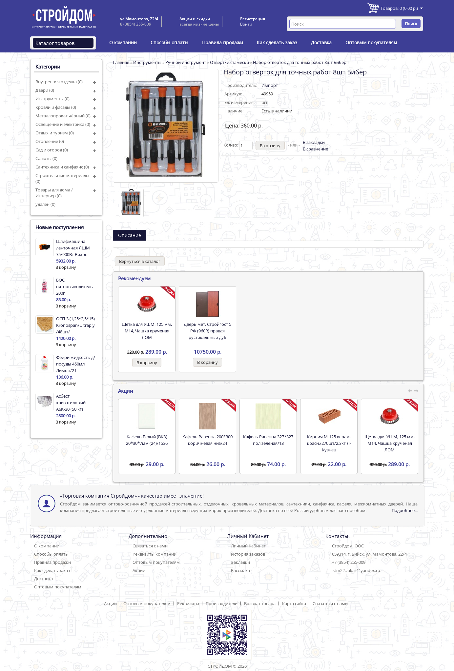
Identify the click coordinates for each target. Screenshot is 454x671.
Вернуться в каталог (139, 261)
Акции (139, 570)
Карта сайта (294, 603)
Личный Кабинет (248, 546)
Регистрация (252, 19)
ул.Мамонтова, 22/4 (139, 19)
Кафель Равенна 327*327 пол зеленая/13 (268, 440)
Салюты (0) (46, 158)
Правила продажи (222, 42)
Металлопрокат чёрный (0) (63, 116)
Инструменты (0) (52, 99)
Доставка (321, 42)
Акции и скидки (194, 19)
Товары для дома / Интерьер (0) (54, 193)
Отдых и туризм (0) (54, 133)
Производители (221, 603)
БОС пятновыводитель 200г (74, 286)
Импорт (269, 85)
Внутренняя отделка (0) (59, 82)
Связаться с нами (150, 546)
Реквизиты (188, 603)
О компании (123, 42)
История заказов (248, 554)
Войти (246, 24)
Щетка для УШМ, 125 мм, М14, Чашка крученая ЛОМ (147, 330)
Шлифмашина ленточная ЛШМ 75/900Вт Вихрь (73, 247)
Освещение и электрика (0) (62, 124)
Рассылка (240, 570)
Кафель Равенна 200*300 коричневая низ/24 (207, 440)
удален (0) (45, 204)
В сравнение (315, 149)
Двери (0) (44, 90)
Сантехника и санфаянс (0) (62, 167)
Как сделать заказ (277, 42)
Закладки (240, 562)
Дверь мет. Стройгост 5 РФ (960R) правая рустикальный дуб (207, 330)
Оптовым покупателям (371, 42)
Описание (129, 235)
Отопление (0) (49, 141)
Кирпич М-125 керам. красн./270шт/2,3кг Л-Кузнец (329, 443)
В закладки (314, 142)
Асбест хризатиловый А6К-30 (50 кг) (71, 402)
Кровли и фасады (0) (55, 107)
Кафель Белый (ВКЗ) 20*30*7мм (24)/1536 (147, 440)
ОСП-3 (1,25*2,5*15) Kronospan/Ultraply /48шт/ (75, 325)
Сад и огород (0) (51, 150)
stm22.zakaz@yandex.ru (356, 570)
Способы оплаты (169, 42)
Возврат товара (260, 603)
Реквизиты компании (154, 554)
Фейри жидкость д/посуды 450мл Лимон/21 (75, 363)
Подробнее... (405, 510)
